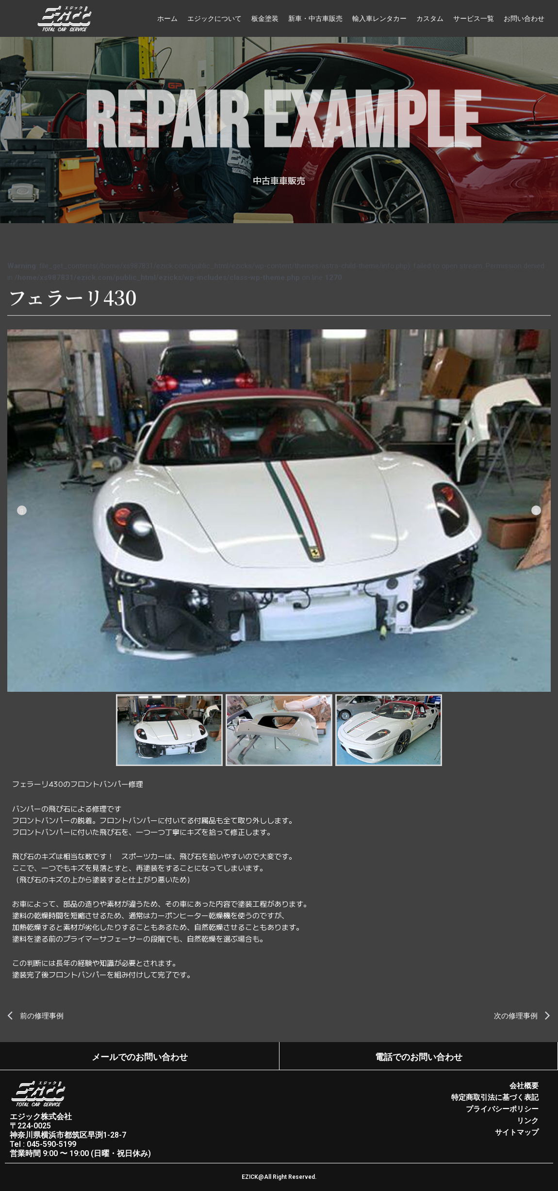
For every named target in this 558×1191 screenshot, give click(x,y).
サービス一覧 (473, 18)
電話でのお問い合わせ (418, 1057)
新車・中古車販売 (315, 18)
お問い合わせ (524, 18)
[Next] (536, 510)
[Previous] (22, 510)
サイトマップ (517, 1132)
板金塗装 (265, 18)
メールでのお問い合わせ (140, 1057)
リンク (528, 1120)
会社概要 (524, 1085)
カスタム (429, 18)
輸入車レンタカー (379, 18)
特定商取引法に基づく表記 (495, 1097)
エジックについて (214, 18)
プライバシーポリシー (502, 1109)
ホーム (167, 18)
